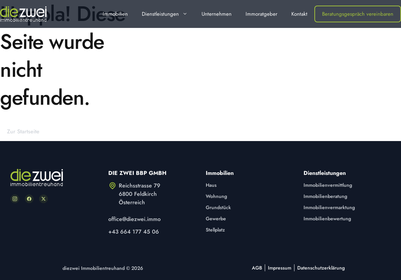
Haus (211, 185)
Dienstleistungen (168, 14)
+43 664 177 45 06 (133, 232)
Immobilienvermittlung (328, 185)
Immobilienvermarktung (329, 207)
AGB (257, 267)
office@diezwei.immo (134, 219)
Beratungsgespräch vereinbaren (357, 14)
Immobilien (115, 14)
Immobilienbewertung (327, 218)
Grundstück (218, 207)
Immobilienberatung (325, 196)
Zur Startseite (23, 131)
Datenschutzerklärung (321, 267)
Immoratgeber (261, 14)
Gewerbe (216, 218)
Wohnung (216, 196)
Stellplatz (215, 229)
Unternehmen (217, 14)
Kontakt (299, 14)
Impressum (279, 267)
